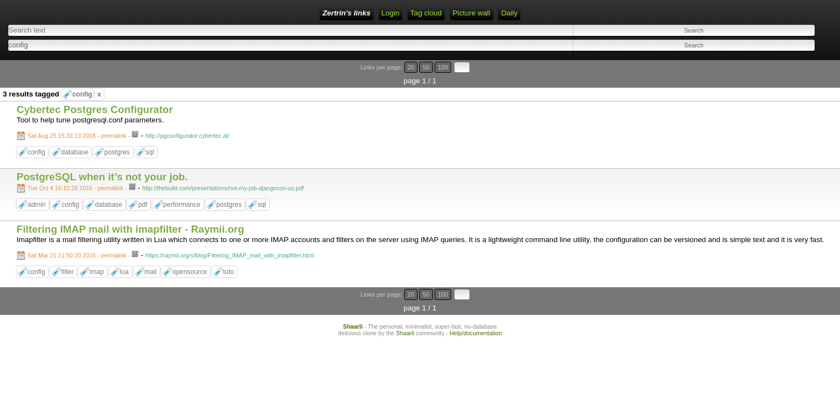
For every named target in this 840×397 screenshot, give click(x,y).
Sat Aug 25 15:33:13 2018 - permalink (77, 117)
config (86, 75)
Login (177, 13)
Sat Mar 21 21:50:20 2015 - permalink (77, 236)
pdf (142, 186)
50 (788, 62)
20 (778, 62)
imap (96, 252)
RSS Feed (214, 13)
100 (800, 62)
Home (148, 13)
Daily (341, 13)
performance (181, 186)
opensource (189, 252)
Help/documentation (476, 300)
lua (124, 252)
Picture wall (303, 13)
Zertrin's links (103, 13)
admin (37, 186)
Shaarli (353, 294)
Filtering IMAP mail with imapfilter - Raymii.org (130, 210)
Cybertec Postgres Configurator (95, 90)
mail (151, 252)
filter (67, 252)
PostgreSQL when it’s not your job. (102, 158)
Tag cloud (257, 13)
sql (150, 133)
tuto (228, 252)
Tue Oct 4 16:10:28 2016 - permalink (75, 169)
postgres (117, 133)
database (74, 133)
